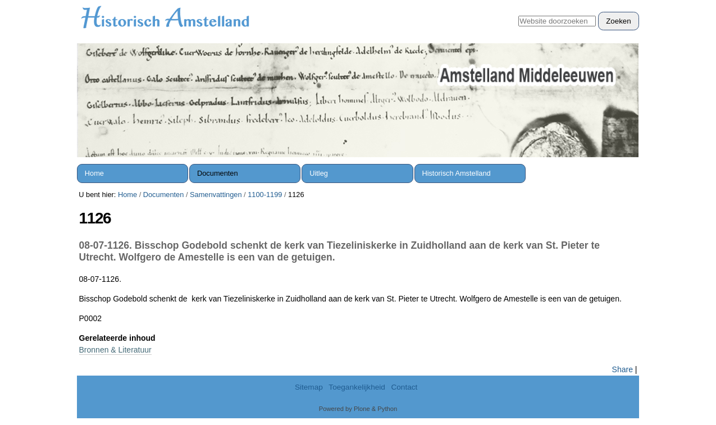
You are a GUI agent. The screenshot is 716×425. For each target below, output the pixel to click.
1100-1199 (265, 194)
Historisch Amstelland (456, 173)
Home (94, 173)
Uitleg (318, 173)
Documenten (217, 173)
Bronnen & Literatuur (115, 349)
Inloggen (618, 6)
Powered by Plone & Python (358, 408)
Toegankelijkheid (357, 387)
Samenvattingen (215, 194)
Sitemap (309, 387)
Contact (404, 387)
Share (622, 369)
